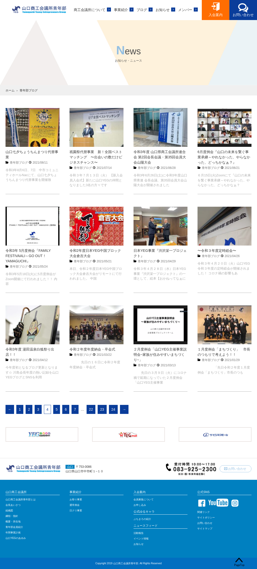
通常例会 (75, 505)
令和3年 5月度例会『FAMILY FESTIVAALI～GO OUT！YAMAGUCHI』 (28, 256)
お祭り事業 (76, 499)
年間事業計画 (13, 532)
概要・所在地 (13, 521)
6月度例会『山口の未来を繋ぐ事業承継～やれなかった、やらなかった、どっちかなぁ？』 (224, 157)
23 (102, 409)
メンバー (185, 10)
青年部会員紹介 (14, 527)
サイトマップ (204, 528)
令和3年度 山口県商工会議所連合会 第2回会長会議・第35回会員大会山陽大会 (160, 157)
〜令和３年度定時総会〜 (217, 251)
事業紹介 (121, 10)
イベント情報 (141, 538)
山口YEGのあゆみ (16, 538)
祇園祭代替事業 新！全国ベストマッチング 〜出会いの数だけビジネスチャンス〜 (96, 157)
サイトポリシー (206, 517)
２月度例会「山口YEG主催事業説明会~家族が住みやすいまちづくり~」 (160, 354)
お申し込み (140, 505)
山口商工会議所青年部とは (21, 499)
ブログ (142, 10)
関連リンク (203, 512)
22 (91, 409)
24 (113, 409)
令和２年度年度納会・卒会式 (92, 349)
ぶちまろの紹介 (142, 519)
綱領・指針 (12, 516)
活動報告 (139, 533)
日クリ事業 (76, 510)
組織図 (9, 510)
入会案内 (216, 15)
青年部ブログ (19, 162)
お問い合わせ (243, 15)
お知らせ (163, 10)
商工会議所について (89, 10)
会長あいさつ (13, 505)
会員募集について (144, 499)
